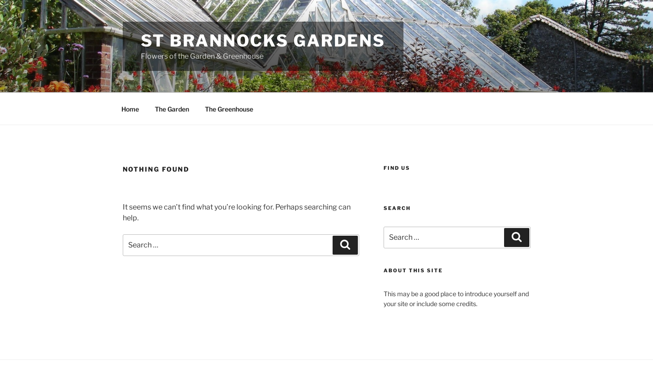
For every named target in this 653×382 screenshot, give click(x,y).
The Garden (172, 109)
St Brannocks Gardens (263, 41)
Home (130, 109)
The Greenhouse (229, 109)
